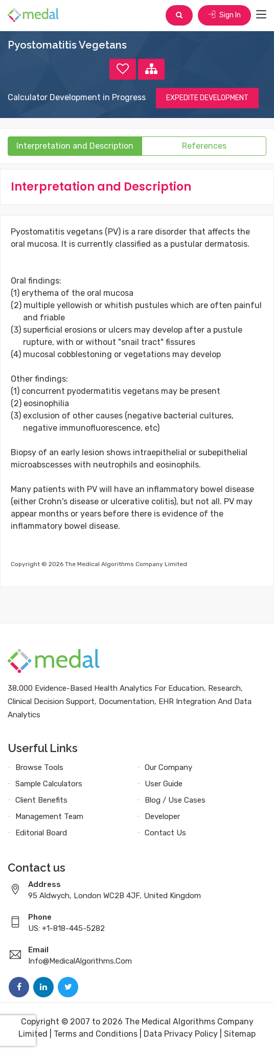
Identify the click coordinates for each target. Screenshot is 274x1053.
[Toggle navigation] (261, 14)
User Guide (163, 783)
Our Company (168, 767)
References (204, 146)
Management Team (49, 816)
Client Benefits (41, 800)
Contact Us (165, 832)
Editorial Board (41, 832)
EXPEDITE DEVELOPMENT (207, 97)
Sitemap (240, 1034)
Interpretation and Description (74, 146)
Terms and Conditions (96, 1034)
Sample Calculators (48, 783)
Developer (162, 816)
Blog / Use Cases (175, 800)
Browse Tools (39, 767)
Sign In (224, 15)
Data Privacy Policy (181, 1034)
